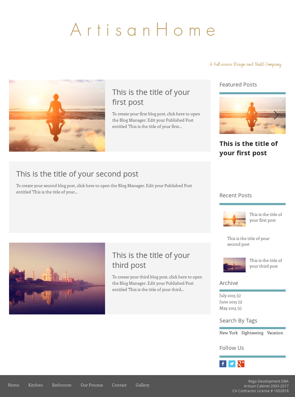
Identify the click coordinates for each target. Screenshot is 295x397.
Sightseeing (252, 332)
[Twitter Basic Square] (231, 363)
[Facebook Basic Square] (222, 363)
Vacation (275, 332)
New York (228, 332)
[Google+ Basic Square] (241, 363)
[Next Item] (276, 115)
